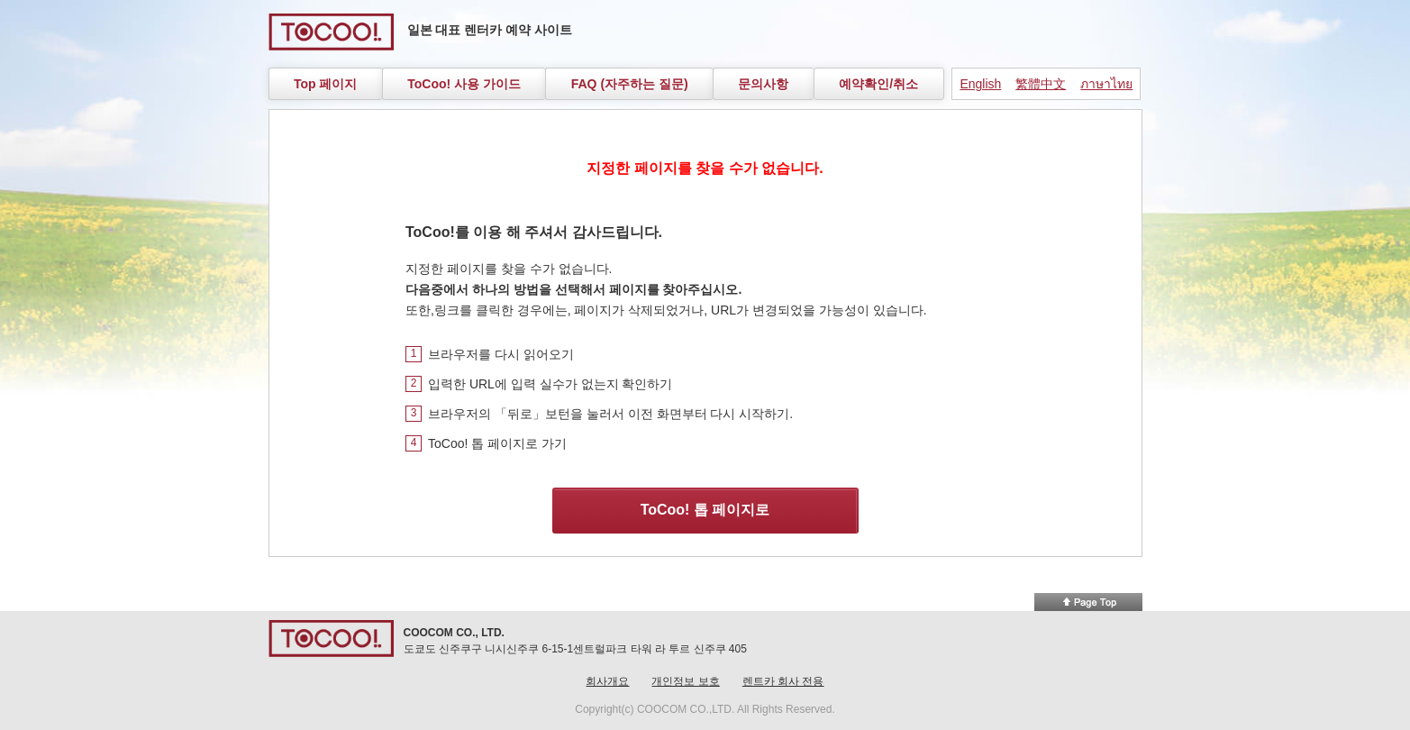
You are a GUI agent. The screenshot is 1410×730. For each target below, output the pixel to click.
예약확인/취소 (878, 84)
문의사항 (763, 84)
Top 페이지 (326, 84)
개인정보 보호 (685, 681)
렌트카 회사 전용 (783, 681)
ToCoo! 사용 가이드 (464, 84)
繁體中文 (1040, 84)
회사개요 (607, 681)
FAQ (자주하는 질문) (629, 84)
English (980, 84)
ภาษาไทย (1106, 84)
